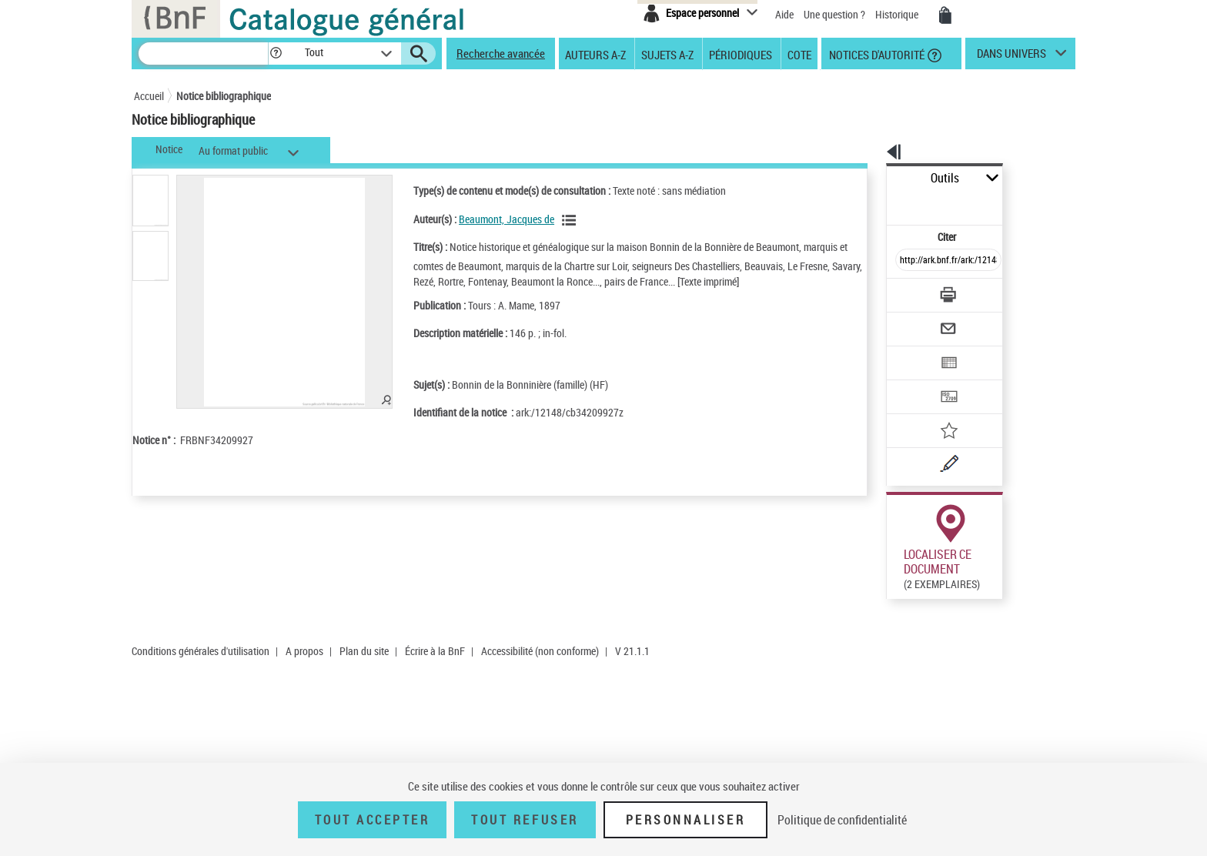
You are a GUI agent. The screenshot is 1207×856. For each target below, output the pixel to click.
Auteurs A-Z (595, 54)
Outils (869, 178)
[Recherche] (203, 53)
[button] (276, 53)
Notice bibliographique (223, 96)
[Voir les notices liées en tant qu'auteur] (551, 220)
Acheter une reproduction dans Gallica (1005, 615)
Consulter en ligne (898, 615)
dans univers (1011, 57)
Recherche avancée (500, 53)
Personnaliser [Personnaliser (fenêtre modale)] (686, 819)
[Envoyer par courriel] (905, 291)
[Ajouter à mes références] (914, 381)
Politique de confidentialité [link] (842, 819)
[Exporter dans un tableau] (916, 321)
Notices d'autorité (875, 54)
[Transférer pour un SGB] (912, 351)
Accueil (149, 96)
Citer (881, 203)
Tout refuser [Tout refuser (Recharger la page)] (524, 819)
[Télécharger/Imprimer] (908, 261)
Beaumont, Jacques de (486, 219)
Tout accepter (372, 819)
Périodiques (740, 54)
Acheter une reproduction (1005, 745)
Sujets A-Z (667, 54)
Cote (799, 54)
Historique (898, 14)
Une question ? (834, 14)
